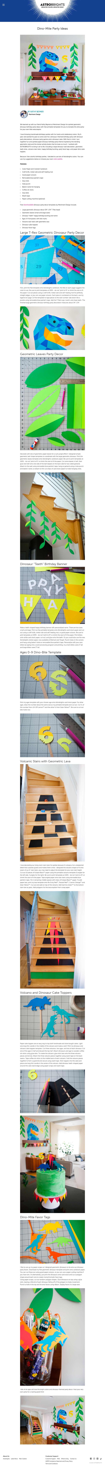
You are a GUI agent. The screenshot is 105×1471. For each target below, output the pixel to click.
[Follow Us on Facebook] (91, 1459)
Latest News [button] (14, 1458)
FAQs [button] (58, 1458)
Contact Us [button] (73, 1458)
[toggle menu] (3, 5)
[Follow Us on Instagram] (94, 1459)
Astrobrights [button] (6, 1458)
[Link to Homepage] (52, 4)
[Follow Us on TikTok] (101, 1459)
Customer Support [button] (51, 1458)
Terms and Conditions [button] (52, 1463)
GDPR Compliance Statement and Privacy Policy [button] (59, 1461)
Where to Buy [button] (65, 1458)
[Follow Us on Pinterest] (97, 1459)
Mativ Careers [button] (23, 1458)
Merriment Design (34, 114)
